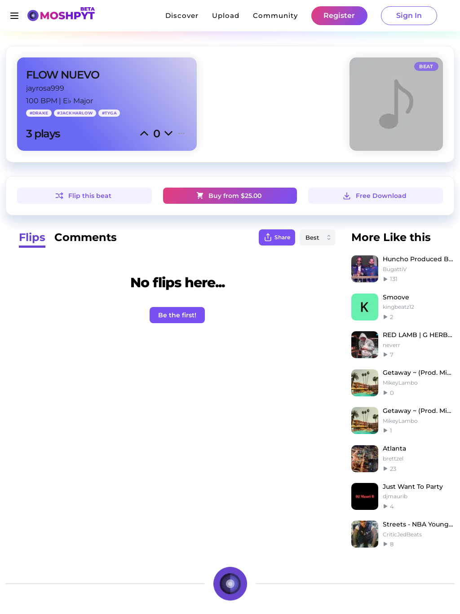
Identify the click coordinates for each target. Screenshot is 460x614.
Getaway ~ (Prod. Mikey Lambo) (419, 372)
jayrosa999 (45, 88)
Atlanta (394, 448)
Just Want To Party (413, 486)
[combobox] (318, 237)
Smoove (396, 297)
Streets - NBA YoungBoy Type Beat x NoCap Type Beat (419, 524)
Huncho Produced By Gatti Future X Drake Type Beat (419, 259)
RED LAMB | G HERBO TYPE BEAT (419, 335)
